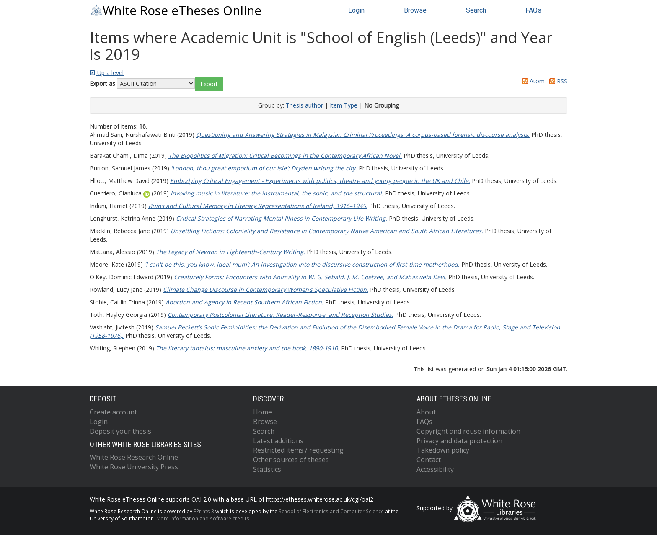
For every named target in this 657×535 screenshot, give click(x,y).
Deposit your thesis (120, 431)
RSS (556, 81)
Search (476, 10)
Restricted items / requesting (298, 450)
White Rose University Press (134, 466)
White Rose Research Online (134, 457)
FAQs (533, 10)
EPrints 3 (204, 511)
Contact (428, 459)
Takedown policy (442, 450)
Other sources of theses (291, 459)
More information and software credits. (203, 518)
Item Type (343, 105)
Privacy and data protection (459, 440)
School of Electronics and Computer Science (331, 511)
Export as (102, 83)
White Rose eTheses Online (175, 10)
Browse (415, 10)
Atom (532, 81)
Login (356, 10)
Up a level (107, 73)
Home (262, 412)
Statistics (267, 469)
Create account (113, 412)
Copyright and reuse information (468, 431)
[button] (209, 84)
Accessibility (435, 469)
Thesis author (304, 105)
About (426, 412)
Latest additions (278, 440)
